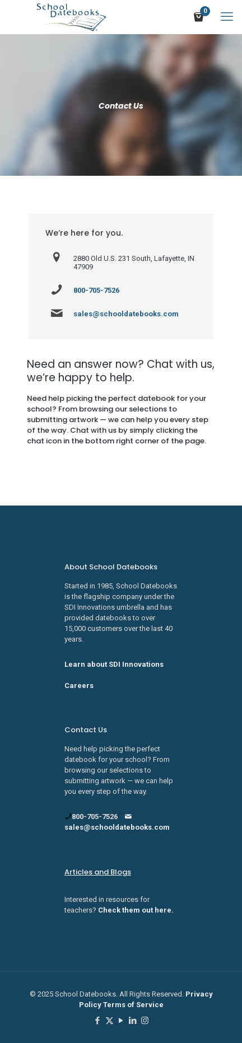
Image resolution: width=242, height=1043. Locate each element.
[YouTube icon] (121, 1021)
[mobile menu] (226, 16)
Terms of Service (133, 1004)
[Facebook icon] (98, 1021)
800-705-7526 (96, 290)
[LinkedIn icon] (133, 1021)
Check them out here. (136, 910)
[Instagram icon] (145, 1021)
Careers (79, 685)
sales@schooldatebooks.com (126, 314)
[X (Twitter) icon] (109, 1021)
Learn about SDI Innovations (114, 664)
